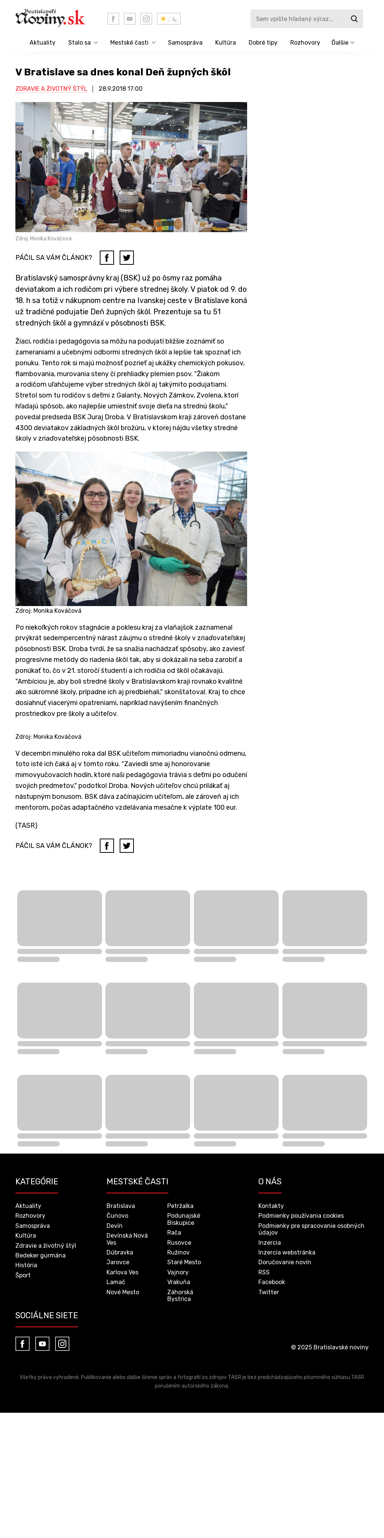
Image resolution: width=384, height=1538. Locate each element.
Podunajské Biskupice (183, 1219)
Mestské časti (129, 42)
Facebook (271, 1282)
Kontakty (271, 1205)
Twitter (268, 1292)
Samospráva (185, 42)
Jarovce (117, 1262)
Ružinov (178, 1252)
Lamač (115, 1282)
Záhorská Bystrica (180, 1295)
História (26, 1265)
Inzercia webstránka (286, 1252)
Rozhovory (305, 42)
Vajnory (178, 1272)
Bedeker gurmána (40, 1255)
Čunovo (117, 1215)
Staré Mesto (184, 1262)
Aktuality (43, 42)
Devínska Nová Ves (127, 1239)
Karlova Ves (122, 1272)
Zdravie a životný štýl (51, 88)
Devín (114, 1225)
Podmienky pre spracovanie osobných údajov (311, 1229)
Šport (23, 1275)
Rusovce (179, 1242)
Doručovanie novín (284, 1262)
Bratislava (120, 1205)
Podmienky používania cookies (301, 1215)
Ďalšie (340, 42)
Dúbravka (119, 1252)
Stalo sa (79, 42)
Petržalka (180, 1205)
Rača (174, 1232)
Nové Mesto (122, 1292)
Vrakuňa (178, 1282)
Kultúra (225, 42)
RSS (264, 1272)
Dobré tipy (263, 42)
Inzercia (269, 1242)
